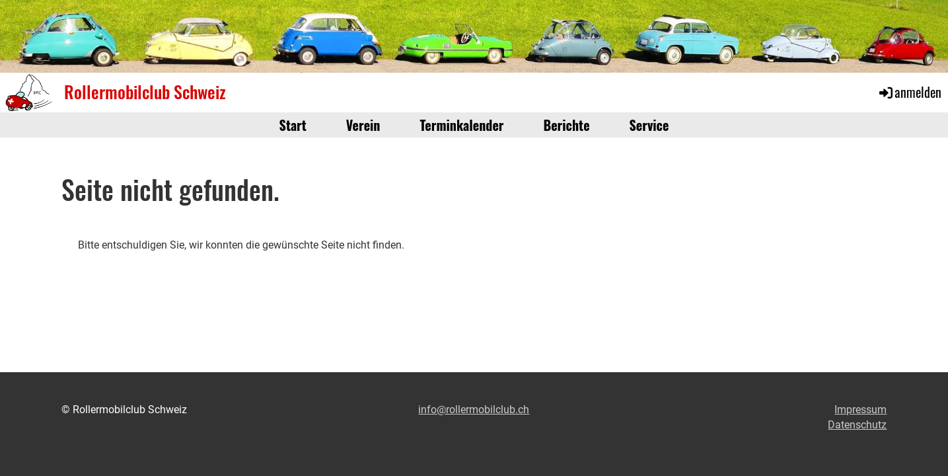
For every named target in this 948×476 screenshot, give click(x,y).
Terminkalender (462, 125)
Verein (363, 125)
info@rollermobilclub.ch (473, 409)
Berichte (566, 125)
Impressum (860, 409)
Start (293, 125)
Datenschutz (857, 424)
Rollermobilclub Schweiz (145, 92)
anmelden (909, 92)
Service (649, 125)
